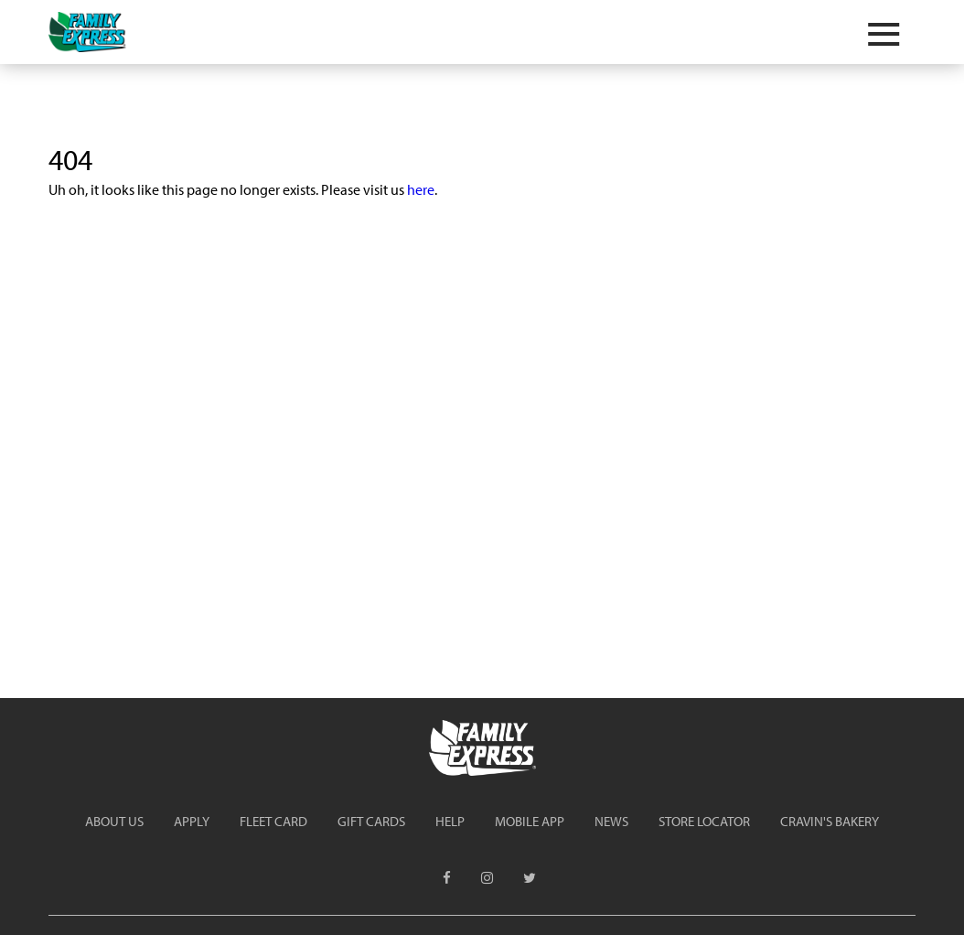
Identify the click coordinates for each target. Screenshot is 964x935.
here (420, 189)
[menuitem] (114, 820)
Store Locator (704, 821)
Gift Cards (371, 821)
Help (450, 821)
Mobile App (529, 821)
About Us (114, 821)
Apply (191, 821)
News (611, 821)
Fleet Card (273, 821)
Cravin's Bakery (829, 821)
